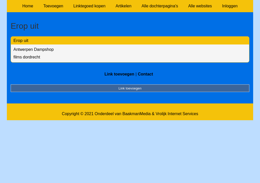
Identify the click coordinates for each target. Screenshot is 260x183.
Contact (145, 74)
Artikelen (123, 6)
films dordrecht (26, 57)
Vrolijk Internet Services (177, 114)
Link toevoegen (119, 74)
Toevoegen (53, 6)
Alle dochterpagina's (160, 6)
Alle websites (200, 6)
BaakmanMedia (136, 114)
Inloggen (230, 6)
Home (27, 6)
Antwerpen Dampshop (33, 49)
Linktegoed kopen (89, 6)
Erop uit (20, 40)
